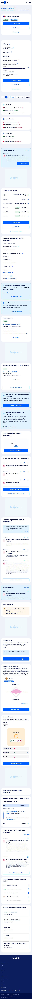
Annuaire (3, 970)
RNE (7, 75)
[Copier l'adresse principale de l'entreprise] (28, 67)
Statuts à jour (16, 84)
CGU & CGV (8, 994)
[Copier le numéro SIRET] (13, 48)
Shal (9, 75)
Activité (20, 97)
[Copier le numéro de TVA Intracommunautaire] (11, 52)
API (2, 972)
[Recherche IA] (6, 97)
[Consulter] (24, 462)
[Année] (5, 725)
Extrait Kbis (16, 23)
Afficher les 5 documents (16, 489)
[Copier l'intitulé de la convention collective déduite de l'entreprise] (12, 266)
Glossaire (3, 980)
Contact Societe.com (5, 978)
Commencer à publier (24, 531)
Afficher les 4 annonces (16, 580)
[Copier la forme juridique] (18, 63)
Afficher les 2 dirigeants (16, 387)
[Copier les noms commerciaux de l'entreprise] (28, 203)
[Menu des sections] (2, 97)
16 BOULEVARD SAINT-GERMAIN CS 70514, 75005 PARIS (16, 68)
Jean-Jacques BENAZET (8, 72)
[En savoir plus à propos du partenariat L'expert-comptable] (28, 893)
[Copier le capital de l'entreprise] (28, 199)
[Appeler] (16, 27)
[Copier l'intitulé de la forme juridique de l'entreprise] (28, 195)
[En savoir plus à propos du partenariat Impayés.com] (28, 897)
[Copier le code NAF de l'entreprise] (18, 246)
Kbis (12, 97)
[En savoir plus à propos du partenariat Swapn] (28, 885)
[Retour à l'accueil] (16, 958)
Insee (4, 75)
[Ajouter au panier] (23, 163)
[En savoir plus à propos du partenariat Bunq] (28, 889)
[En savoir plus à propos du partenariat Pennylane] (28, 901)
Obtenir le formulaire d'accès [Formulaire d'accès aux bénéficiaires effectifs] (9, 426)
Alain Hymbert (9, 818)
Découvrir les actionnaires (16, 405)
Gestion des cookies (15, 994)
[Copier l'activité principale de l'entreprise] (22, 253)
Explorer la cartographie (16, 450)
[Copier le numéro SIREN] (10, 44)
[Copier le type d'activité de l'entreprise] (11, 259)
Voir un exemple (26, 150)
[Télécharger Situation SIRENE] (28, 212)
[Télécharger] (27, 462)
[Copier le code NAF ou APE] (18, 59)
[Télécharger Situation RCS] (28, 207)
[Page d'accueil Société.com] (4, 2)
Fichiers (2, 967)
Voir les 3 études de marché (16, 872)
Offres (2, 965)
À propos (2, 994)
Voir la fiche (16, 380)
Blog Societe (3, 987)
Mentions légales (16, 89)
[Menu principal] (30, 2)
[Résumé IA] (20, 462)
